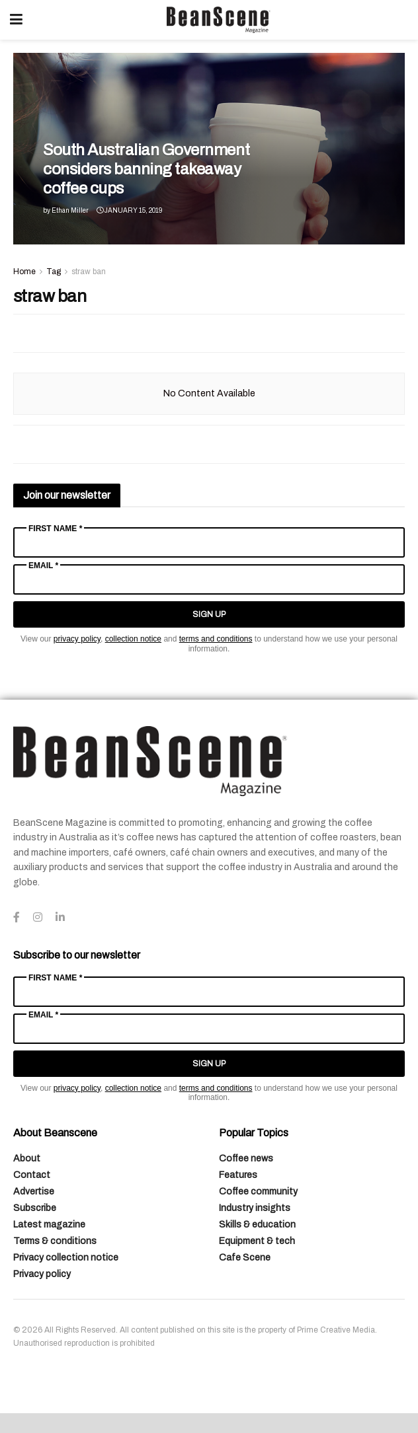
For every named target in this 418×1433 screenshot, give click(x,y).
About (26, 1158)
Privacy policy (42, 1274)
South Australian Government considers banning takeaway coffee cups (146, 169)
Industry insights (254, 1208)
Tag (53, 271)
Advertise (33, 1191)
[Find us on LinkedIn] (60, 918)
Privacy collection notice (65, 1258)
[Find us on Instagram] (37, 918)
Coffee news (246, 1158)
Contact (31, 1175)
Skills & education (257, 1225)
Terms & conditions (55, 1241)
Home (24, 271)
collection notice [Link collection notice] (133, 638)
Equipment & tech (257, 1241)
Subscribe (34, 1208)
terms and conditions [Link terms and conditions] (216, 638)
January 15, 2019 (129, 210)
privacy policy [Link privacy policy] (77, 638)
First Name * (55, 528)
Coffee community (258, 1191)
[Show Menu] (16, 20)
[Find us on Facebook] (16, 918)
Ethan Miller (70, 210)
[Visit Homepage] (218, 20)
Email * (43, 565)
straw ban (88, 271)
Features (238, 1175)
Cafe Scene (245, 1258)
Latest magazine (49, 1225)
